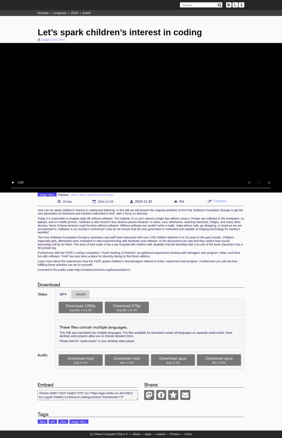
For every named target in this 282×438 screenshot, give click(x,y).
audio (109, 194)
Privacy (175, 434)
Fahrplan (219, 201)
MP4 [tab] (63, 294)
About (136, 434)
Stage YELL (47, 194)
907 (52, 421)
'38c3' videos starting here (87, 194)
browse (43, 13)
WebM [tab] (80, 294)
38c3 (42, 421)
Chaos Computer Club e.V (111, 434)
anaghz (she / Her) (53, 39)
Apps (148, 434)
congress (59, 13)
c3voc (188, 434)
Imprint (160, 434)
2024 (74, 13)
